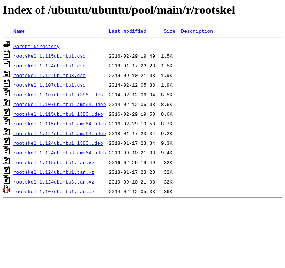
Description (197, 31)
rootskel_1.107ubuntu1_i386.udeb (58, 94)
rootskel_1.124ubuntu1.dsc (49, 65)
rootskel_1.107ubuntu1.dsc (49, 85)
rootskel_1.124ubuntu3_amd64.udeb (59, 152)
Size (169, 31)
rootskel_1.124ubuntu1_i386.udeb (58, 143)
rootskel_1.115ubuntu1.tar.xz (53, 162)
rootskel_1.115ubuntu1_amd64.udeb (59, 123)
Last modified (127, 31)
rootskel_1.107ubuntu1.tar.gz (53, 191)
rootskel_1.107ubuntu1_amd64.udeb (59, 104)
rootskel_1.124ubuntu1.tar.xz (53, 172)
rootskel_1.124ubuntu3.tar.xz (53, 181)
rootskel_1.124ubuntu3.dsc (49, 75)
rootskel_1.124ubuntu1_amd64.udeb (59, 133)
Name (19, 31)
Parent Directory (36, 46)
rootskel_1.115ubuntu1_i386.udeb (58, 114)
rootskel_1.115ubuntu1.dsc (49, 55)
